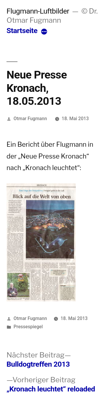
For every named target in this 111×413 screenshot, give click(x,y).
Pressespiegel (28, 326)
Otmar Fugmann (30, 118)
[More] (44, 31)
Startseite (22, 30)
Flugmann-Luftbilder (38, 11)
